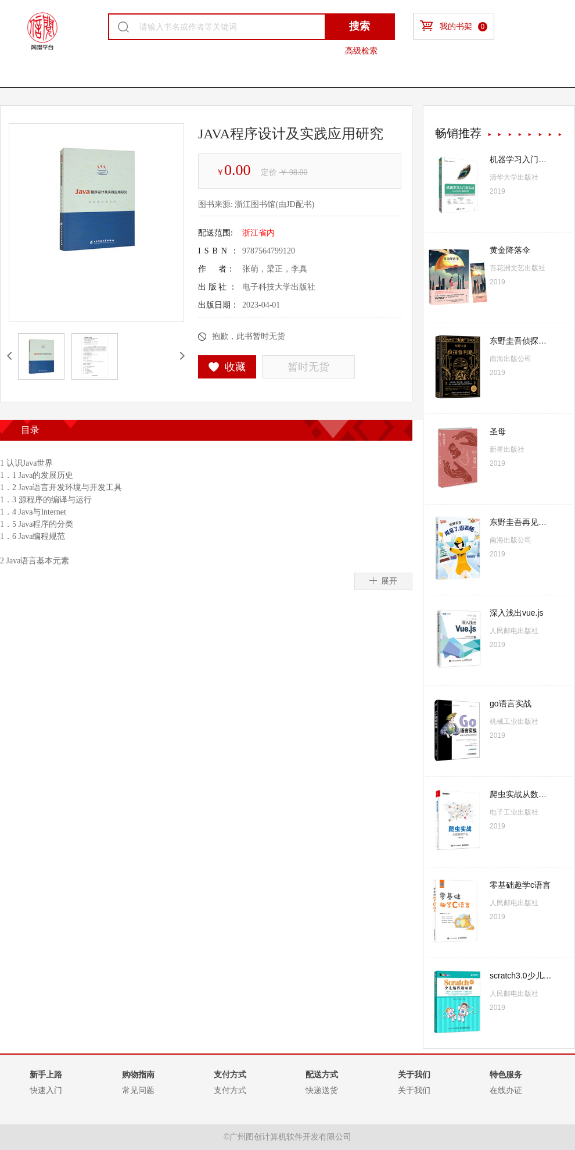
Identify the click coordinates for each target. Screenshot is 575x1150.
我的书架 (453, 25)
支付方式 (230, 1090)
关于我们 (414, 1090)
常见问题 (138, 1090)
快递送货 (322, 1090)
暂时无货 (308, 367)
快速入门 (46, 1090)
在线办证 (506, 1090)
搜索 (359, 26)
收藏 (227, 367)
